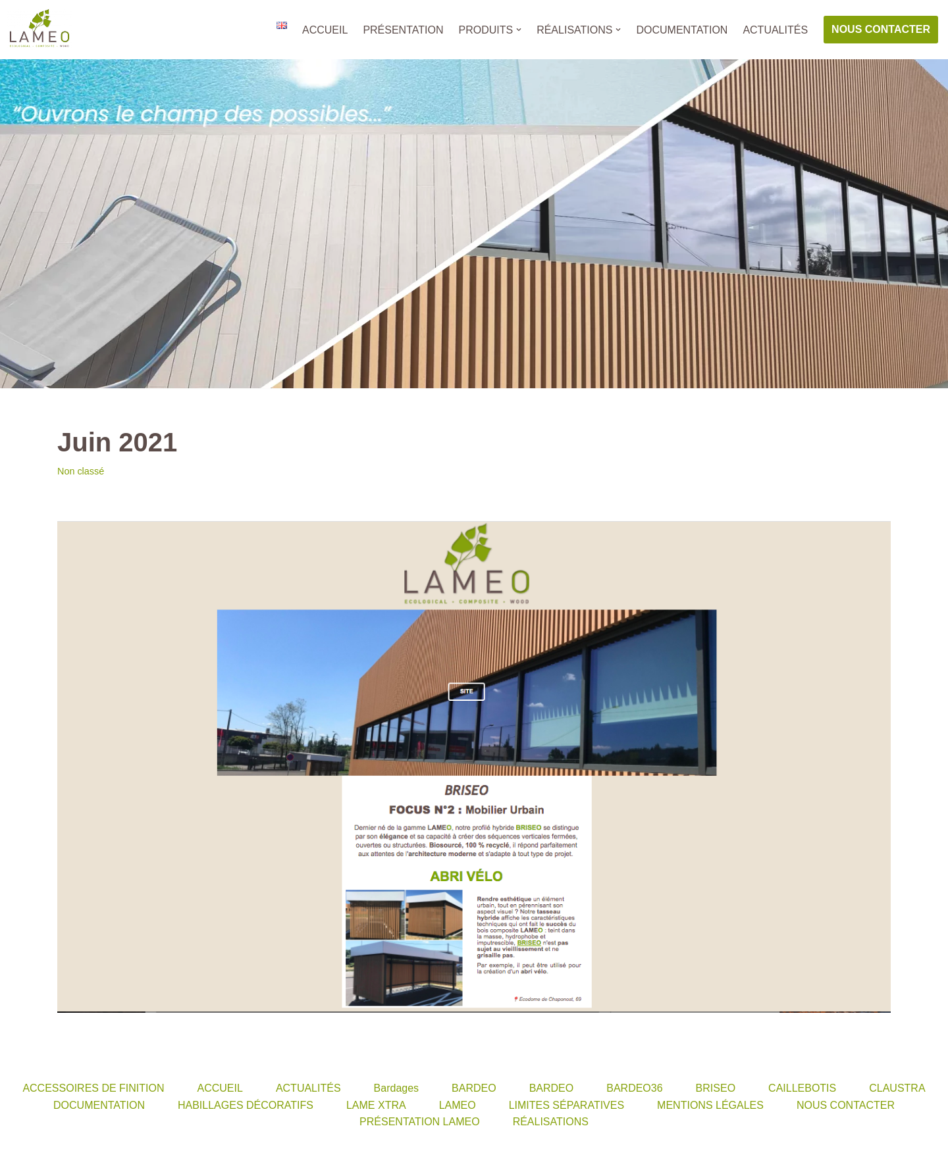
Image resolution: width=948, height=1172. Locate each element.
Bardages (396, 1088)
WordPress (132, 1155)
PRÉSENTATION (403, 30)
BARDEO (474, 1088)
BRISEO (715, 1088)
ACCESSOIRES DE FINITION (93, 1088)
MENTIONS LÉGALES (710, 1105)
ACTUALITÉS (775, 30)
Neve (22, 1155)
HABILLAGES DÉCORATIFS (245, 1105)
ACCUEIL (325, 30)
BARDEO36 (634, 1088)
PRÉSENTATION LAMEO (419, 1121)
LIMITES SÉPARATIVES (566, 1105)
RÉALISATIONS (551, 1121)
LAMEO (457, 1105)
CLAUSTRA (897, 1088)
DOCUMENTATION (681, 30)
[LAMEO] (39, 30)
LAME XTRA (376, 1105)
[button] (518, 29)
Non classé (80, 471)
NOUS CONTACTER (880, 29)
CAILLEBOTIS (802, 1088)
